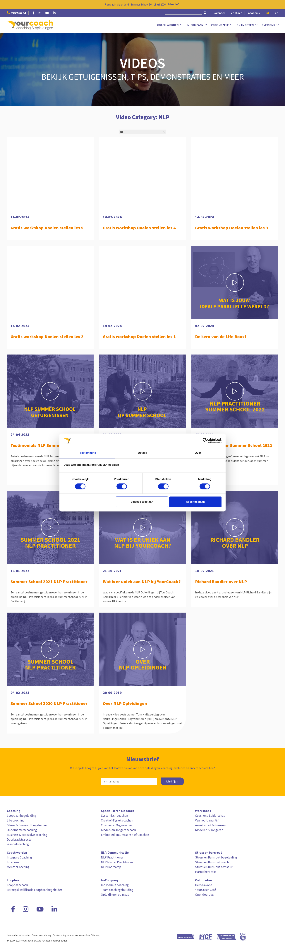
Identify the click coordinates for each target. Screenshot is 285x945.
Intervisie (13, 862)
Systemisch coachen (114, 816)
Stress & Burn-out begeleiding (27, 825)
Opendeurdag (204, 895)
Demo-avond (203, 885)
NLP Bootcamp (111, 867)
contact (236, 13)
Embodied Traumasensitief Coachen (125, 835)
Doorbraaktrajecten (20, 840)
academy (254, 13)
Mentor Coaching (18, 867)
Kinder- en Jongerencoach (118, 830)
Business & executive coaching (27, 835)
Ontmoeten (247, 25)
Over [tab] (198, 452)
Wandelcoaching (18, 844)
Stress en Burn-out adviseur (213, 867)
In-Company (196, 25)
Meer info (174, 4)
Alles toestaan (195, 501)
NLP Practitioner (112, 857)
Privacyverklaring (41, 935)
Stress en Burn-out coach (212, 862)
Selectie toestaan (142, 501)
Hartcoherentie (205, 872)
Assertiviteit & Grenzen (210, 825)
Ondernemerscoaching (22, 830)
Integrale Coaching (19, 857)
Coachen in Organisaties (116, 825)
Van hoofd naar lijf (207, 820)
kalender (219, 13)
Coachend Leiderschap (210, 816)
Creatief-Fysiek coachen (117, 820)
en (276, 13)
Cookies (57, 935)
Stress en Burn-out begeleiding (216, 857)
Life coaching (15, 820)
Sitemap (95, 935)
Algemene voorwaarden (76, 935)
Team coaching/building (117, 890)
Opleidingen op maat (115, 895)
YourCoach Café (205, 890)
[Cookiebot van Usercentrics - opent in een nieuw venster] (205, 440)
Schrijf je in (172, 781)
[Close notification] (279, 4)
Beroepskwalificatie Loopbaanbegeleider (34, 890)
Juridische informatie (18, 935)
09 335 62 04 (16, 13)
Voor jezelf (222, 25)
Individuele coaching (115, 885)
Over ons (270, 25)
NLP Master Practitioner (117, 862)
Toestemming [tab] (87, 452)
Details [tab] (142, 452)
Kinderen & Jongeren (209, 830)
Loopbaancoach (17, 885)
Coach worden (170, 25)
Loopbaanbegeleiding (21, 816)
